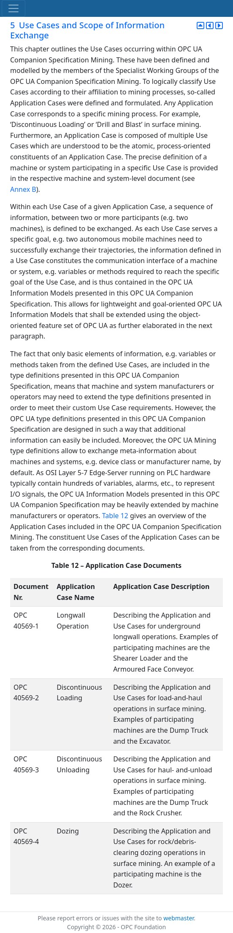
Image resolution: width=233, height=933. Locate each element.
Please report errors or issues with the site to (100, 918)
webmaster (178, 918)
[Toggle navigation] (13, 8)
